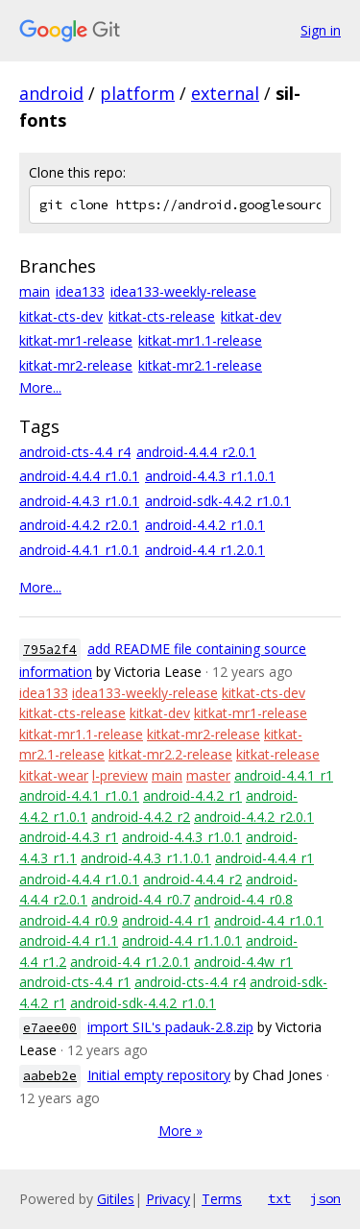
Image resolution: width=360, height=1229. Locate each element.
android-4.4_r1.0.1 (269, 920)
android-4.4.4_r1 (264, 858)
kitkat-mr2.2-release (170, 754)
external (225, 93)
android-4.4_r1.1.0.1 (182, 940)
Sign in (320, 30)
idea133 (80, 291)
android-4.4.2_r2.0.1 (79, 525)
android (51, 93)
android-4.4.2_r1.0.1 (205, 525)
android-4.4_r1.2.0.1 (205, 550)
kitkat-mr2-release (75, 365)
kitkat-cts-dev (61, 316)
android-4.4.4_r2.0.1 (196, 452)
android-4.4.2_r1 (192, 795)
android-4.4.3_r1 (68, 837)
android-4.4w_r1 (243, 961)
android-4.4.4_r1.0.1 (79, 476)
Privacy (168, 1199)
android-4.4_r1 (166, 920)
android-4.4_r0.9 (68, 920)
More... (40, 387)
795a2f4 (50, 649)
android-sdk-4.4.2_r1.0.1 (218, 501)
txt (279, 1198)
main (34, 291)
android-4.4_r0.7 (140, 899)
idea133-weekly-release (183, 291)
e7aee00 (50, 1028)
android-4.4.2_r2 (140, 816)
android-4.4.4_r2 (192, 879)
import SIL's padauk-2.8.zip (170, 1027)
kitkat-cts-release (161, 316)
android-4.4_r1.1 (68, 940)
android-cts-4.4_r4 (75, 452)
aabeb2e (50, 1076)
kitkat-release (278, 754)
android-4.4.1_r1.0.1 (79, 550)
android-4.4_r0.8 (243, 899)
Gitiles (115, 1199)
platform (137, 93)
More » (180, 1130)
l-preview (120, 775)
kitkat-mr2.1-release (200, 365)
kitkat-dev (251, 316)
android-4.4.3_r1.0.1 (79, 501)
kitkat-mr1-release (75, 340)
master (208, 775)
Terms (222, 1199)
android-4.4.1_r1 (283, 775)
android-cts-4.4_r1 (75, 982)
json (325, 1198)
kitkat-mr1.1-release (200, 340)
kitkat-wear (53, 775)
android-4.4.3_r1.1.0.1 (210, 476)
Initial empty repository (158, 1075)
